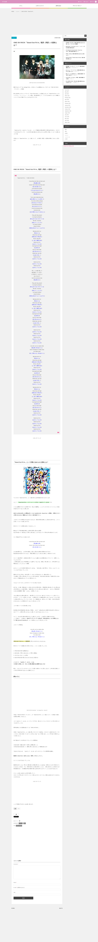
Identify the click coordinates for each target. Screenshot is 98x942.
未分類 (66, 133)
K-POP (66, 139)
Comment (16, 864)
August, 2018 (67, 112)
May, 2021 (67, 91)
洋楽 (66, 131)
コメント (16, 820)
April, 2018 (67, 120)
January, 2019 (67, 105)
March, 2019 (67, 101)
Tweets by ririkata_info (69, 146)
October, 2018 (67, 109)
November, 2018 (68, 107)
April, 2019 (67, 99)
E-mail (15, 887)
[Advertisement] (49, 24)
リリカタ (4, 1)
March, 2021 (67, 95)
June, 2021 (67, 90)
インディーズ (67, 137)
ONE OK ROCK (19, 825)
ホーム (21, 5)
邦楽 (24, 823)
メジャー (14, 37)
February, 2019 (67, 103)
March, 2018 (67, 122)
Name (15, 882)
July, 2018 (67, 114)
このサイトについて (40, 5)
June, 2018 (67, 116)
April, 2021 (67, 93)
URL (14, 892)
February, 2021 (67, 97)
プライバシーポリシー (77, 5)
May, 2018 (67, 118)
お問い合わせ (58, 5)
